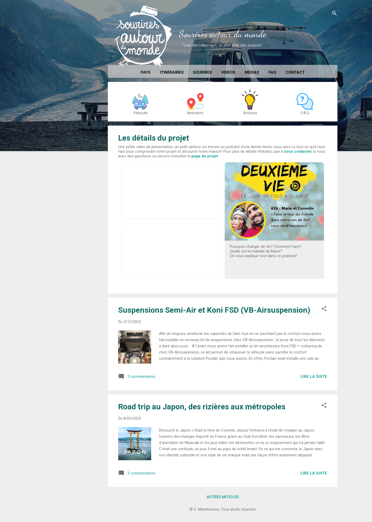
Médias (252, 72)
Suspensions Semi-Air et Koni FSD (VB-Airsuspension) (214, 309)
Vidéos (228, 72)
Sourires (202, 72)
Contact (295, 72)
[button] (324, 309)
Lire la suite (314, 376)
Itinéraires (172, 72)
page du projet (204, 156)
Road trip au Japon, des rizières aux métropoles (201, 406)
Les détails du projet (153, 137)
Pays (146, 72)
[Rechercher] (334, 14)
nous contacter (298, 151)
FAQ (272, 72)
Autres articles (223, 497)
